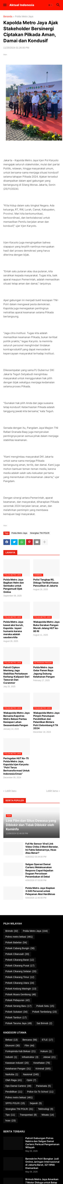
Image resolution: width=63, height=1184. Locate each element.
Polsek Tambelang (44, 1012)
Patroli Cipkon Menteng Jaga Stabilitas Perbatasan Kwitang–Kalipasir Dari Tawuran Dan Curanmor (16, 675)
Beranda (7, 16)
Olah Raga (13, 1080)
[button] (4, 5)
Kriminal (43, 1068)
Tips (10, 1115)
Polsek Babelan (16, 942)
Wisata (47, 1115)
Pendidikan (13, 1092)
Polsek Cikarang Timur (19, 977)
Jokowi (49, 1057)
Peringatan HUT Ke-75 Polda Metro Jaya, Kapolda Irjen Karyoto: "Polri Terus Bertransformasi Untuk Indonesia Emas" (16, 766)
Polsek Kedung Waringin (20, 989)
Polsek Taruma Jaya (18, 1023)
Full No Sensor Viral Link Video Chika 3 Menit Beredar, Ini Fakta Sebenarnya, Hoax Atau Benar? (41, 848)
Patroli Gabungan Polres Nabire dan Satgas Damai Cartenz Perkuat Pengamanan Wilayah (42, 1143)
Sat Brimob (44, 1023)
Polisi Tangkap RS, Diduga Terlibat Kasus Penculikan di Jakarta (45, 582)
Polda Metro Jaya (24, 16)
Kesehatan (41, 1063)
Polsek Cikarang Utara (19, 983)
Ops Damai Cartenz (18, 1086)
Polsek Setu (45, 1006)
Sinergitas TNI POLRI (39, 533)
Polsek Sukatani (16, 1012)
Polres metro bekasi (19, 937)
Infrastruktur (30, 1057)
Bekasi (11, 1040)
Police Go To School (40, 1092)
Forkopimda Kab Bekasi (20, 1051)
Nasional (31, 1074)
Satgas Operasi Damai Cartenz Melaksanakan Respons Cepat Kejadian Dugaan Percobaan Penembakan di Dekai (39, 870)
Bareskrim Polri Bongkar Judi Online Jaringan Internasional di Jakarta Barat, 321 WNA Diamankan (42, 1163)
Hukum (46, 1051)
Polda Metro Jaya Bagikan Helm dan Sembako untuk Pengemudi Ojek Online (13, 585)
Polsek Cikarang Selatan (20, 971)
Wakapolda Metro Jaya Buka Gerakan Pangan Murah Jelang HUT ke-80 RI (46, 626)
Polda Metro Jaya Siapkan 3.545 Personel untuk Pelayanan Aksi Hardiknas (40, 890)
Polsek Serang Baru (18, 1006)
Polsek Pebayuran (17, 1000)
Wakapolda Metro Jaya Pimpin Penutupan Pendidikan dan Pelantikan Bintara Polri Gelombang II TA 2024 (46, 720)
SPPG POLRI (15, 1103)
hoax (10, 1120)
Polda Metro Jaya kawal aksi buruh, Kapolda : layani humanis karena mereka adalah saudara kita (13, 629)
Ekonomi (12, 1045)
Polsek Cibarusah (17, 954)
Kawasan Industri (17, 1063)
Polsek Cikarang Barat (19, 960)
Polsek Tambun (16, 1017)
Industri (11, 1057)
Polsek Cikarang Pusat (19, 965)
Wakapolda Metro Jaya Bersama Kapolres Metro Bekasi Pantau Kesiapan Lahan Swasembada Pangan (16, 719)
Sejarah (36, 1103)
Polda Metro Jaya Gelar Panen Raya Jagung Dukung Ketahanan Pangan (44, 672)
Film (29, 1045)
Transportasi (28, 1115)
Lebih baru (10, 791)
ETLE (47, 1040)
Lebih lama (52, 791)
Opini (31, 1080)
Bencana (30, 1040)
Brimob (11, 931)
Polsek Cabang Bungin (19, 948)
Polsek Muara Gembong (20, 994)
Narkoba (11, 1074)
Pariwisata (43, 1086)
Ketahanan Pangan (18, 1068)
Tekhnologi (45, 1109)
